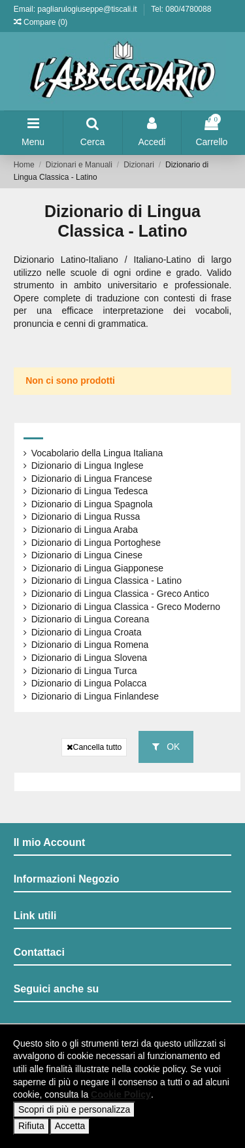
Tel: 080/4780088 (181, 9)
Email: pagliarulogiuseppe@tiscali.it (76, 9)
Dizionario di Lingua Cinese (86, 555)
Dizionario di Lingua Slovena (89, 657)
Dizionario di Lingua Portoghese (96, 542)
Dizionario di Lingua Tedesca (89, 491)
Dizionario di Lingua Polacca (89, 683)
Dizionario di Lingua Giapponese (97, 568)
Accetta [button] (70, 1126)
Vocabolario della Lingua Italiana (97, 453)
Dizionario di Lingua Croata (86, 632)
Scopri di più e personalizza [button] (74, 1109)
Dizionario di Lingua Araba (84, 529)
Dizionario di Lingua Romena (90, 644)
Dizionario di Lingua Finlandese (95, 696)
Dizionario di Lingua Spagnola (92, 504)
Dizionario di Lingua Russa (85, 516)
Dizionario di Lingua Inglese (87, 465)
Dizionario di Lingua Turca (84, 671)
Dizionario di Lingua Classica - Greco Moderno (125, 606)
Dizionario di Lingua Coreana (90, 619)
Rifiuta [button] (31, 1126)
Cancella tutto (94, 747)
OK (166, 746)
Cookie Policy (121, 1094)
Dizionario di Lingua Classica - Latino (106, 580)
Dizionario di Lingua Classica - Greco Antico (120, 593)
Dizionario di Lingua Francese (91, 478)
